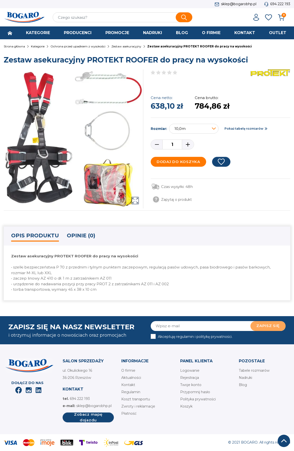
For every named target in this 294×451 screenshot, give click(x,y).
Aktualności (131, 377)
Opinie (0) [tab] (81, 235)
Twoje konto (190, 385)
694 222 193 (280, 4)
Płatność (129, 413)
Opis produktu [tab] (35, 235)
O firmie (128, 370)
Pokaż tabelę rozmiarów (243, 128)
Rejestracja (189, 377)
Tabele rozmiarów (254, 370)
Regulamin (130, 392)
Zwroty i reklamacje (138, 406)
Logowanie (189, 370)
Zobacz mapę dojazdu (88, 417)
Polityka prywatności (198, 399)
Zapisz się (268, 325)
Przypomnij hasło (195, 392)
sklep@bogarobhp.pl (238, 4)
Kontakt (128, 385)
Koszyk (186, 406)
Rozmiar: (159, 128)
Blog (243, 385)
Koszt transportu (135, 399)
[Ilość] (172, 144)
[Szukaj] (122, 17)
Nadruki (245, 377)
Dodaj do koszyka (178, 161)
